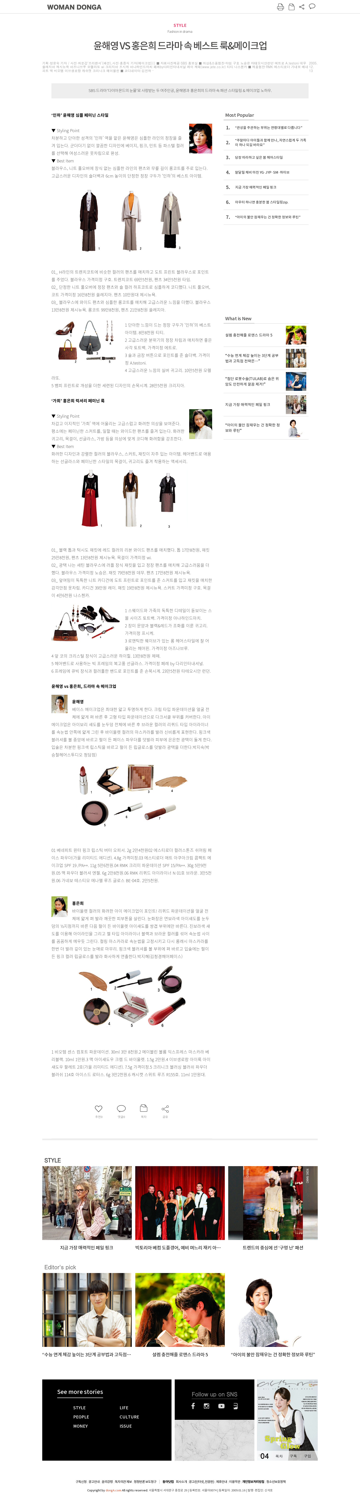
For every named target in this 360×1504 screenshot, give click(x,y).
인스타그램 (206, 1406)
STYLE (180, 25)
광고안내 (94, 1482)
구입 (307, 1456)
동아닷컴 (168, 1482)
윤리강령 (107, 1482)
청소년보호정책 (276, 1482)
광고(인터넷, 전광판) (201, 1482)
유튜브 (221, 1406)
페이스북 (193, 1406)
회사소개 (181, 1482)
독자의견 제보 (123, 1482)
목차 (279, 1456)
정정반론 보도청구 (145, 1482)
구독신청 (81, 1482)
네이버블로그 (236, 1406)
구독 (293, 1456)
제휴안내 (221, 1482)
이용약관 (234, 1482)
